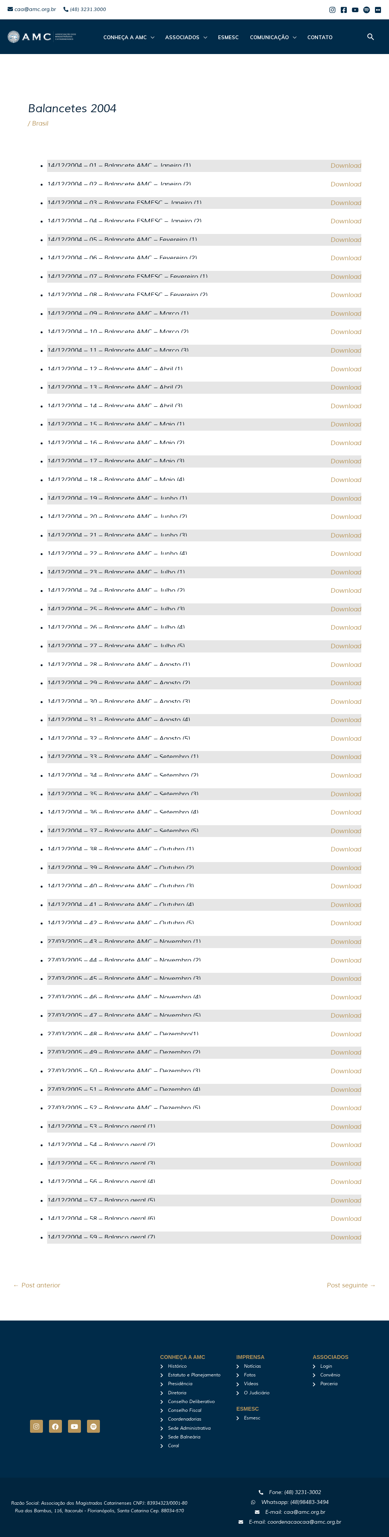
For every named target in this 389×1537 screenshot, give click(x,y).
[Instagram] (332, 9)
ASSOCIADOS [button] (179, 37)
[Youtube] (355, 9)
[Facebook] (343, 9)
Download (345, 166)
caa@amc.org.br (32, 9)
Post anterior (36, 1285)
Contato (310, 37)
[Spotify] (366, 9)
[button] (370, 36)
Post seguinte (351, 1285)
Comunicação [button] (262, 37)
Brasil (40, 123)
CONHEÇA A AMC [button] (123, 37)
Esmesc (223, 37)
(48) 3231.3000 (84, 9)
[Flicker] (378, 9)
